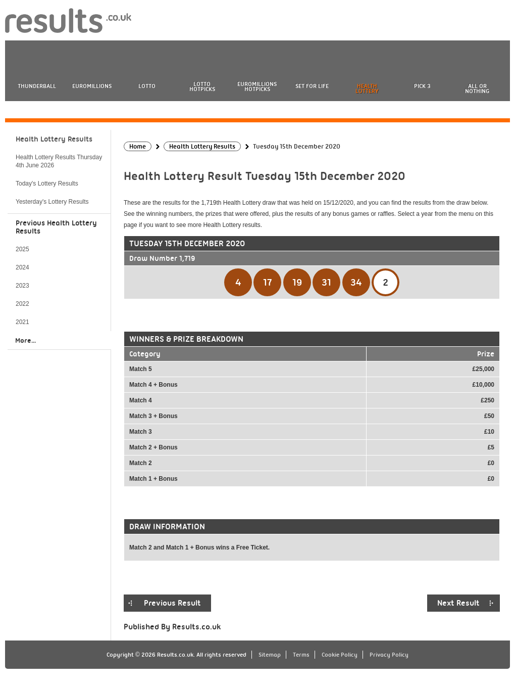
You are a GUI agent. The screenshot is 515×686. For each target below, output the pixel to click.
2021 (22, 322)
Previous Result (172, 603)
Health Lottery (367, 88)
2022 (22, 303)
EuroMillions (92, 85)
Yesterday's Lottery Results (52, 201)
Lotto (147, 85)
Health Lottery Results (54, 139)
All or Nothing (477, 88)
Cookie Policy (339, 654)
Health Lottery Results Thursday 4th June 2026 (59, 161)
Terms (301, 654)
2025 (22, 249)
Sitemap (270, 654)
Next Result (458, 603)
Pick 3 (422, 85)
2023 (22, 285)
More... (25, 340)
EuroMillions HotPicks (257, 86)
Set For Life (312, 85)
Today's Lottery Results (47, 183)
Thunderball (37, 85)
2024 (22, 267)
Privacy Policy (389, 654)
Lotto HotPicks (202, 86)
